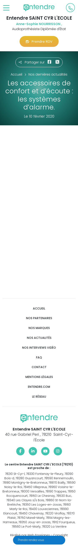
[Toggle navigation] (6, 8)
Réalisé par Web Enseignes (30, 535)
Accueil (39, 308)
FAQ (39, 357)
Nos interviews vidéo (39, 347)
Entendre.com (39, 387)
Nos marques (39, 328)
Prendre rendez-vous (31, 540)
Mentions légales (39, 377)
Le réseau (39, 396)
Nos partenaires (39, 318)
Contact (39, 367)
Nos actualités (39, 338)
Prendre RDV (39, 41)
